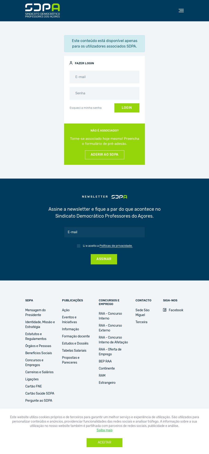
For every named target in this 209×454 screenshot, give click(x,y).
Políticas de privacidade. (116, 245)
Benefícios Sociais (38, 353)
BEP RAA (105, 361)
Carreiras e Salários (39, 372)
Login (127, 107)
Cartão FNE (33, 386)
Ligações (32, 379)
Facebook (173, 310)
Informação (70, 329)
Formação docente (76, 336)
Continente (107, 368)
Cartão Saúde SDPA (39, 393)
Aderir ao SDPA (105, 154)
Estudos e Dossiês (75, 343)
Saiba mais (105, 430)
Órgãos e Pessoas (38, 346)
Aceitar (104, 442)
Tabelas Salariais (74, 350)
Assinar (103, 259)
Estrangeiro (107, 382)
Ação (66, 310)
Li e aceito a (108, 246)
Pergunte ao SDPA (38, 400)
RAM (102, 375)
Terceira (141, 322)
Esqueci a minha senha (86, 107)
